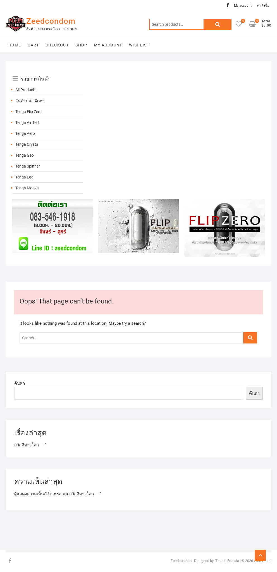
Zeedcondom (50, 21)
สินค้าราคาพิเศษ (29, 100)
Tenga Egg (24, 177)
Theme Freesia (227, 561)
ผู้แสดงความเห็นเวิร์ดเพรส (37, 493)
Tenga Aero (25, 133)
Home (14, 45)
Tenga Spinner (27, 166)
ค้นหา (19, 383)
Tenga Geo (24, 155)
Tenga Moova (27, 188)
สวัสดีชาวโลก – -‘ (30, 445)
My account (243, 6)
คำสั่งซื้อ (263, 6)
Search (217, 24)
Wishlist (139, 45)
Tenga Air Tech (27, 122)
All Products (25, 90)
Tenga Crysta (26, 144)
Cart (33, 45)
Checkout (57, 45)
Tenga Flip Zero (28, 111)
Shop (81, 45)
